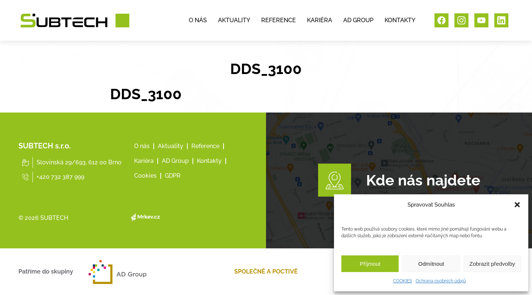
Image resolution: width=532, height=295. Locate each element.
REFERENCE (278, 20)
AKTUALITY (234, 20)
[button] (517, 204)
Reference (205, 146)
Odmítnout (431, 264)
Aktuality (170, 146)
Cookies (145, 175)
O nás (142, 146)
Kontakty (209, 160)
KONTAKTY (400, 20)
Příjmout (370, 264)
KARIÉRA (319, 20)
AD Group (175, 160)
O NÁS (198, 20)
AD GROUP (358, 20)
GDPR (173, 175)
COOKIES (402, 281)
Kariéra (144, 160)
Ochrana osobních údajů (441, 281)
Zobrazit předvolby (492, 264)
